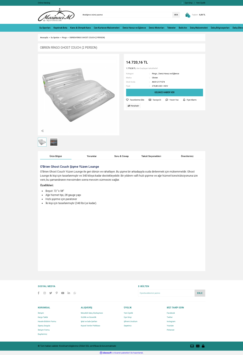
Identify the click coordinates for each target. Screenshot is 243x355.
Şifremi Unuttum (130, 321)
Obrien (155, 78)
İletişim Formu (44, 330)
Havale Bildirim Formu (47, 321)
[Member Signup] (200, 3)
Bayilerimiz (42, 334)
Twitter (170, 317)
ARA (176, 15)
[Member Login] (188, 3)
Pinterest (170, 330)
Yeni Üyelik (128, 313)
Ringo (154, 73)
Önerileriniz (187, 156)
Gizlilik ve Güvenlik (88, 317)
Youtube (170, 326)
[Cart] (194, 15)
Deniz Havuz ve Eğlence (169, 73)
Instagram (171, 321)
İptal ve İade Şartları (89, 321)
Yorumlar (92, 156)
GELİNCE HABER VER (164, 92)
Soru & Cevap (121, 156)
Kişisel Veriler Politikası (90, 326)
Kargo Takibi (43, 317)
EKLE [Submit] (200, 293)
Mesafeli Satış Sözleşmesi (92, 313)
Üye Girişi (128, 317)
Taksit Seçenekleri (151, 156)
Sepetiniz (128, 326)
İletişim (41, 313)
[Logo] (56, 15)
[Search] (130, 15)
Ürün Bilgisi (56, 156)
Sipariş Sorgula (44, 326)
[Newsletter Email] (171, 293)
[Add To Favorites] (135, 100)
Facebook (171, 313)
